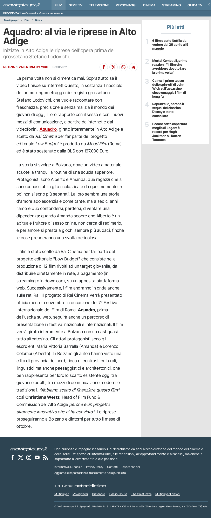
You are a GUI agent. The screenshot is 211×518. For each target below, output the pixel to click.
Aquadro (48, 129)
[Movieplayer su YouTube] (37, 457)
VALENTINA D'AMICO (33, 67)
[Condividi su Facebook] (104, 67)
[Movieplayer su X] (20, 457)
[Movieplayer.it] (22, 5)
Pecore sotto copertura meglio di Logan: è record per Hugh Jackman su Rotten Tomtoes (169, 132)
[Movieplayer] (28, 449)
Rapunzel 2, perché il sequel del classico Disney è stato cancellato (168, 110)
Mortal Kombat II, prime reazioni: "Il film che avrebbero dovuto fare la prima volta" (169, 67)
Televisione (99, 5)
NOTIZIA (9, 67)
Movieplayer (11, 20)
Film (58, 5)
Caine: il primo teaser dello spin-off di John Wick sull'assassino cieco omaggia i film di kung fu (169, 88)
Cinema (149, 5)
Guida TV (195, 5)
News (38, 20)
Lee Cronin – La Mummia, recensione (41, 13)
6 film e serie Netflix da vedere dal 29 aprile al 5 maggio (170, 44)
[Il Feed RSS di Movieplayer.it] (45, 457)
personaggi (126, 5)
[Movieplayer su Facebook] (12, 457)
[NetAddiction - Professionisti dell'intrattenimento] (90, 486)
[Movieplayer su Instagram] (29, 457)
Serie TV (75, 5)
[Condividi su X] (113, 67)
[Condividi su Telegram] (133, 67)
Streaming (171, 5)
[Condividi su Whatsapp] (123, 67)
